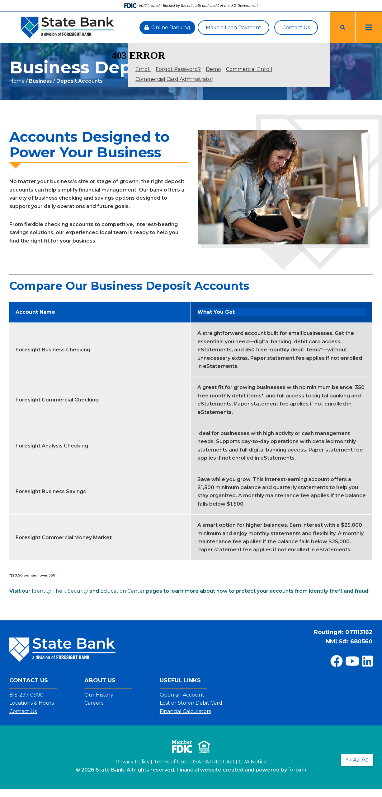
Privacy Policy (133, 762)
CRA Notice (253, 762)
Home (17, 81)
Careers (93, 703)
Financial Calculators (185, 711)
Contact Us (296, 27)
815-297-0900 (26, 695)
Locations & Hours (31, 703)
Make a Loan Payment (233, 27)
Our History (98, 695)
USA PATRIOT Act (212, 762)
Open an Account (182, 695)
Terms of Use (170, 762)
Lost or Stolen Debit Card (191, 703)
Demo (213, 69)
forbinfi (297, 770)
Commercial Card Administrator (174, 79)
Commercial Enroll (249, 69)
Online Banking (167, 27)
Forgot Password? (178, 69)
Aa (347, 758)
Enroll (143, 69)
